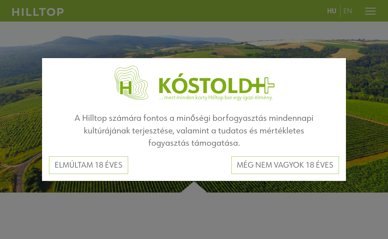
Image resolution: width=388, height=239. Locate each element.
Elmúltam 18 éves (88, 164)
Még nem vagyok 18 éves (285, 164)
